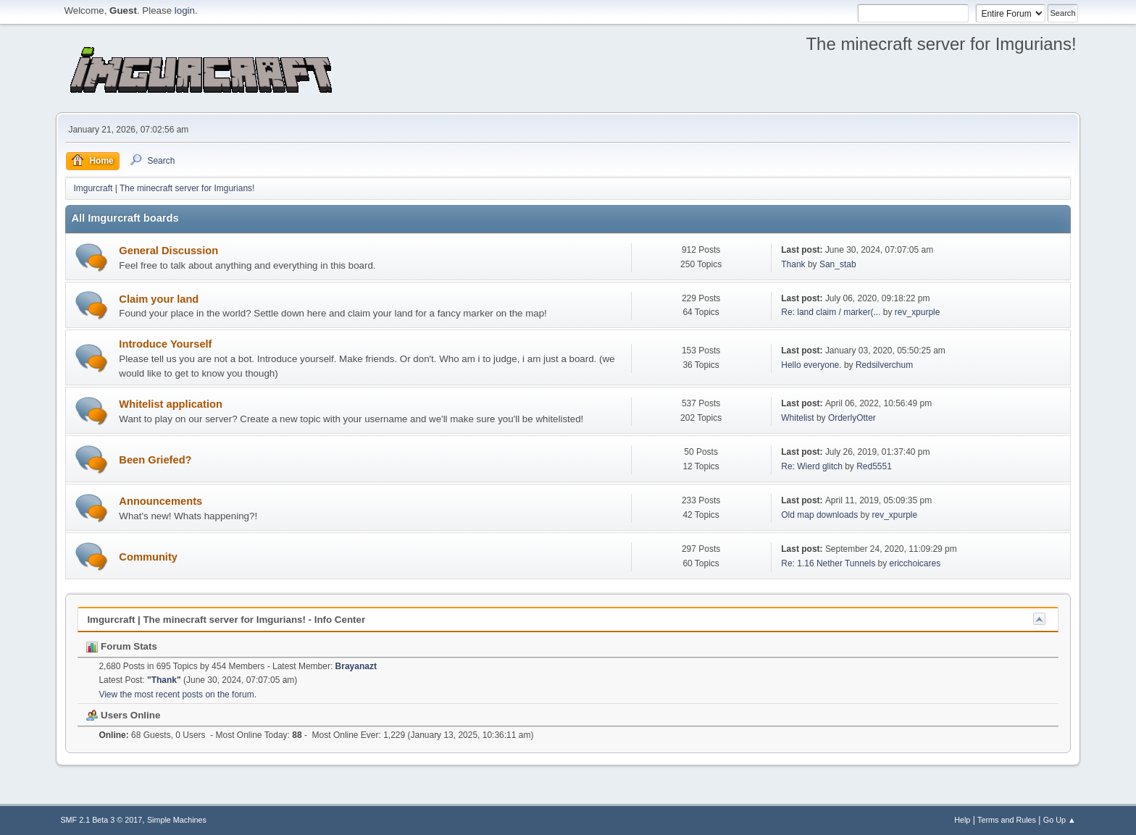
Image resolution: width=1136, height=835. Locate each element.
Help (962, 819)
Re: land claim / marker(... (830, 312)
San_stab (837, 264)
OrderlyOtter (852, 418)
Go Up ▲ (1059, 819)
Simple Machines (176, 819)
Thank (793, 264)
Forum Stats (121, 646)
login (185, 10)
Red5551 (874, 466)
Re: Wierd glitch (812, 466)
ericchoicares (915, 563)
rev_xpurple (917, 312)
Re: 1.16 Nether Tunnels (828, 563)
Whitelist (797, 418)
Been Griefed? (155, 460)
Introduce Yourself (165, 344)
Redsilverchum (884, 365)
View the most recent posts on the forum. (177, 694)
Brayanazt (356, 666)
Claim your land (159, 299)
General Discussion (168, 250)
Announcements (160, 501)
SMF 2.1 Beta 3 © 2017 (101, 819)
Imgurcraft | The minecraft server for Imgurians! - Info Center (226, 619)
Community (148, 557)
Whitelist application (170, 404)
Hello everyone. (811, 365)
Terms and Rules (1006, 819)
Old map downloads (819, 515)
